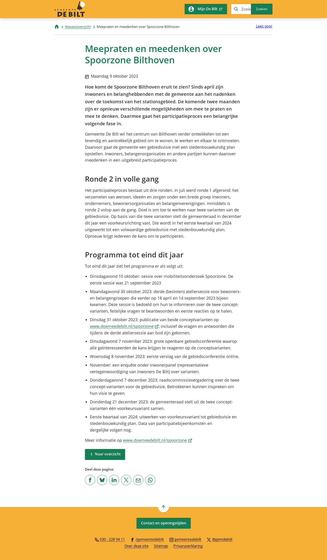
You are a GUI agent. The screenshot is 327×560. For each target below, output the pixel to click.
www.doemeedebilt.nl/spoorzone (124, 326)
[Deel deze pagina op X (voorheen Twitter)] (126, 480)
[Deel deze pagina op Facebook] (90, 480)
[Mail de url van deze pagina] (138, 480)
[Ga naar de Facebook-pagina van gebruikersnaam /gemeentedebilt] (147, 539)
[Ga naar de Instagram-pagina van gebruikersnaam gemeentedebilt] (185, 539)
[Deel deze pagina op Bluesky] (102, 480)
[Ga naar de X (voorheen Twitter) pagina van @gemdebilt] (220, 539)
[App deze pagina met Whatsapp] (150, 480)
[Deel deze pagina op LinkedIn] (114, 480)
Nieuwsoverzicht (78, 26)
